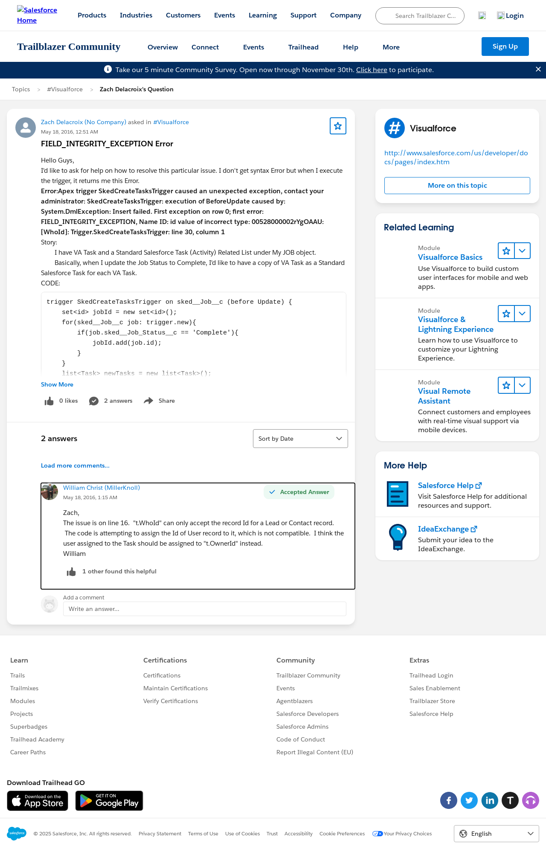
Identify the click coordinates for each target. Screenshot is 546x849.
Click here (371, 69)
